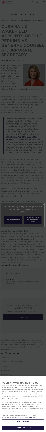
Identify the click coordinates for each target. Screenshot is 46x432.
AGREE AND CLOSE (23, 428)
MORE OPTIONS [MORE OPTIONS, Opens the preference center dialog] (23, 422)
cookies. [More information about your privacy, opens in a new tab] (32, 417)
